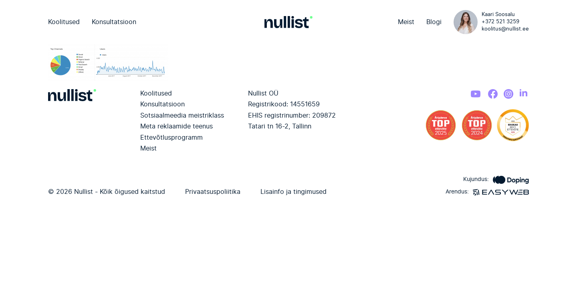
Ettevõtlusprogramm (171, 137)
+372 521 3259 (500, 21)
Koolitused (64, 22)
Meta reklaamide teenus (176, 126)
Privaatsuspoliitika (212, 192)
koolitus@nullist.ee (505, 29)
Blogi (434, 22)
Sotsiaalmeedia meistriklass (182, 115)
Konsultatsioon (114, 22)
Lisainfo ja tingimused (293, 192)
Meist (406, 22)
